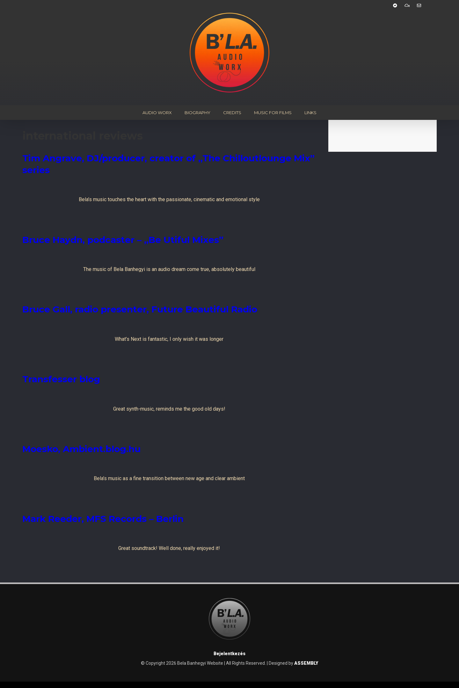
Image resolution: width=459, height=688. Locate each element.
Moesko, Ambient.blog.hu (81, 448)
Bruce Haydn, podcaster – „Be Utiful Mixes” (122, 239)
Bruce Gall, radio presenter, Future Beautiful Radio (139, 309)
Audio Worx (157, 112)
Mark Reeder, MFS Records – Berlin (103, 518)
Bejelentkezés (229, 653)
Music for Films (273, 112)
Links (310, 112)
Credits (232, 112)
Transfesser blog (61, 379)
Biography (197, 112)
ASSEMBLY (306, 663)
